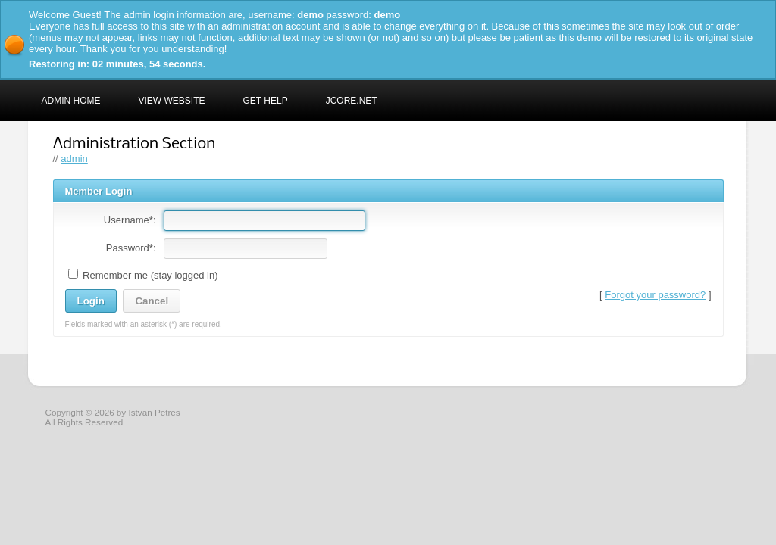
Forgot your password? (655, 295)
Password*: (131, 248)
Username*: (130, 220)
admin (74, 158)
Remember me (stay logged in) (143, 275)
